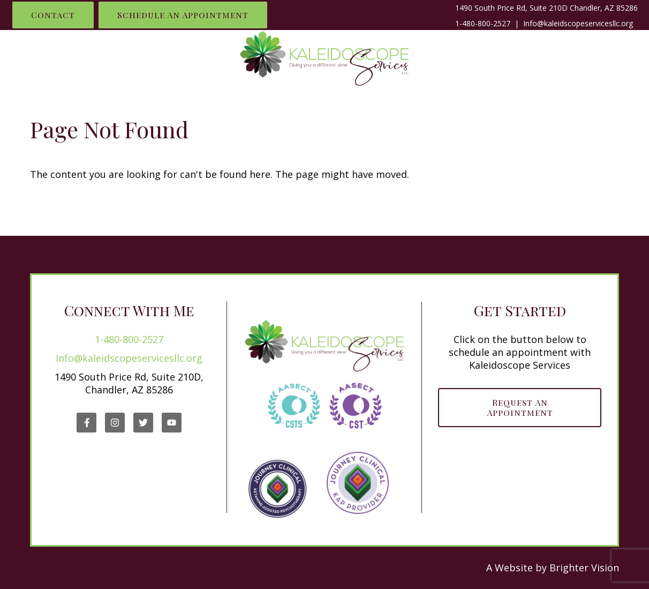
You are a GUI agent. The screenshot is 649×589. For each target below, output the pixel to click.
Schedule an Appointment (182, 14)
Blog (616, 57)
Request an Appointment (520, 407)
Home (27, 57)
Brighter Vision (584, 567)
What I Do (86, 57)
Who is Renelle (172, 57)
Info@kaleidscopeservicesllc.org (129, 358)
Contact (53, 14)
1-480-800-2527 (482, 23)
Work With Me (482, 57)
